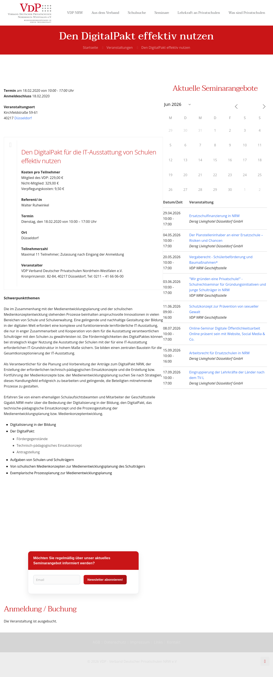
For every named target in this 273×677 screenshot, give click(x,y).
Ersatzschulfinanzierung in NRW (214, 215)
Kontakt (173, 642)
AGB (97, 642)
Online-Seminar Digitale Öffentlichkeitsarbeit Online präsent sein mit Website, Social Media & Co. (227, 334)
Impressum (140, 642)
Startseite (90, 47)
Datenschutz (115, 642)
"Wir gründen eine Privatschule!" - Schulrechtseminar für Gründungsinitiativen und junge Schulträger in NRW (227, 284)
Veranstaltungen (120, 47)
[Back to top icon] (264, 661)
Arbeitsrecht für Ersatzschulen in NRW (219, 353)
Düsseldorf (23, 118)
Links (158, 642)
